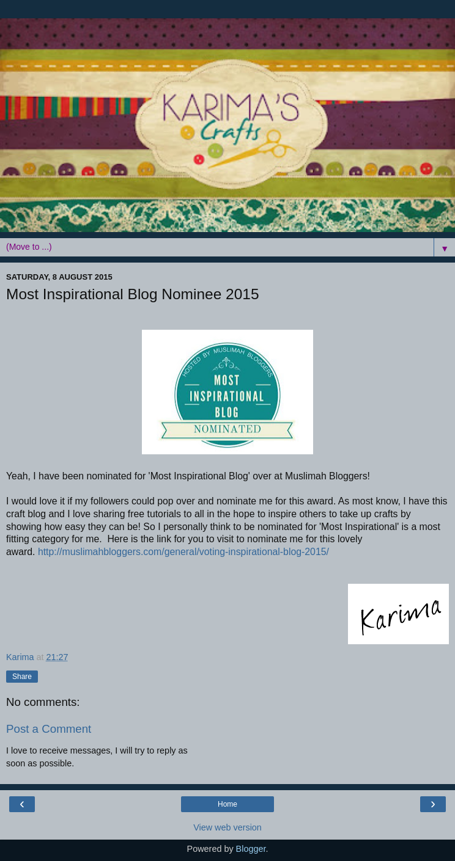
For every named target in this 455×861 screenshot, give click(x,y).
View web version (227, 827)
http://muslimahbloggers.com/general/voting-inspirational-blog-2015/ (183, 552)
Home (227, 804)
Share (22, 676)
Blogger (251, 849)
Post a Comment (48, 728)
